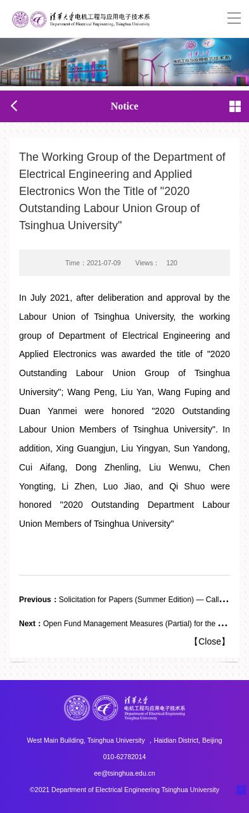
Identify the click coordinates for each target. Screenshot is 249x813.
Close (209, 641)
